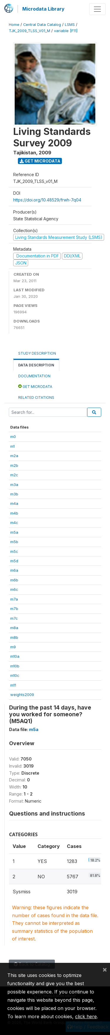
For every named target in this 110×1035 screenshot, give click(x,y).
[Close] (104, 969)
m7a (14, 599)
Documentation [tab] (34, 376)
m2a (14, 455)
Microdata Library (43, 9)
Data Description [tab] (36, 365)
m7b (14, 608)
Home (14, 24)
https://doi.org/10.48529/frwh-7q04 (47, 199)
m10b (14, 666)
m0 (13, 436)
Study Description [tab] (37, 353)
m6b (14, 580)
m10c (14, 675)
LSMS (70, 24)
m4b (14, 513)
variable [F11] (65, 31)
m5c (14, 551)
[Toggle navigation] (97, 9)
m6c (14, 589)
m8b (14, 637)
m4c (14, 522)
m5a (14, 532)
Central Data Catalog (42, 24)
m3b (14, 494)
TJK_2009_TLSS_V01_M (29, 31)
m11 (13, 685)
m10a (14, 656)
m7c (14, 618)
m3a (14, 484)
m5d (14, 560)
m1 (12, 446)
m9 (13, 646)
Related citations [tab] (36, 397)
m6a (14, 570)
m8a (14, 627)
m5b (14, 541)
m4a (14, 503)
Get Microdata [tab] (35, 386)
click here (86, 1016)
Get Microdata (40, 160)
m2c (14, 474)
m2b (14, 465)
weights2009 (22, 694)
